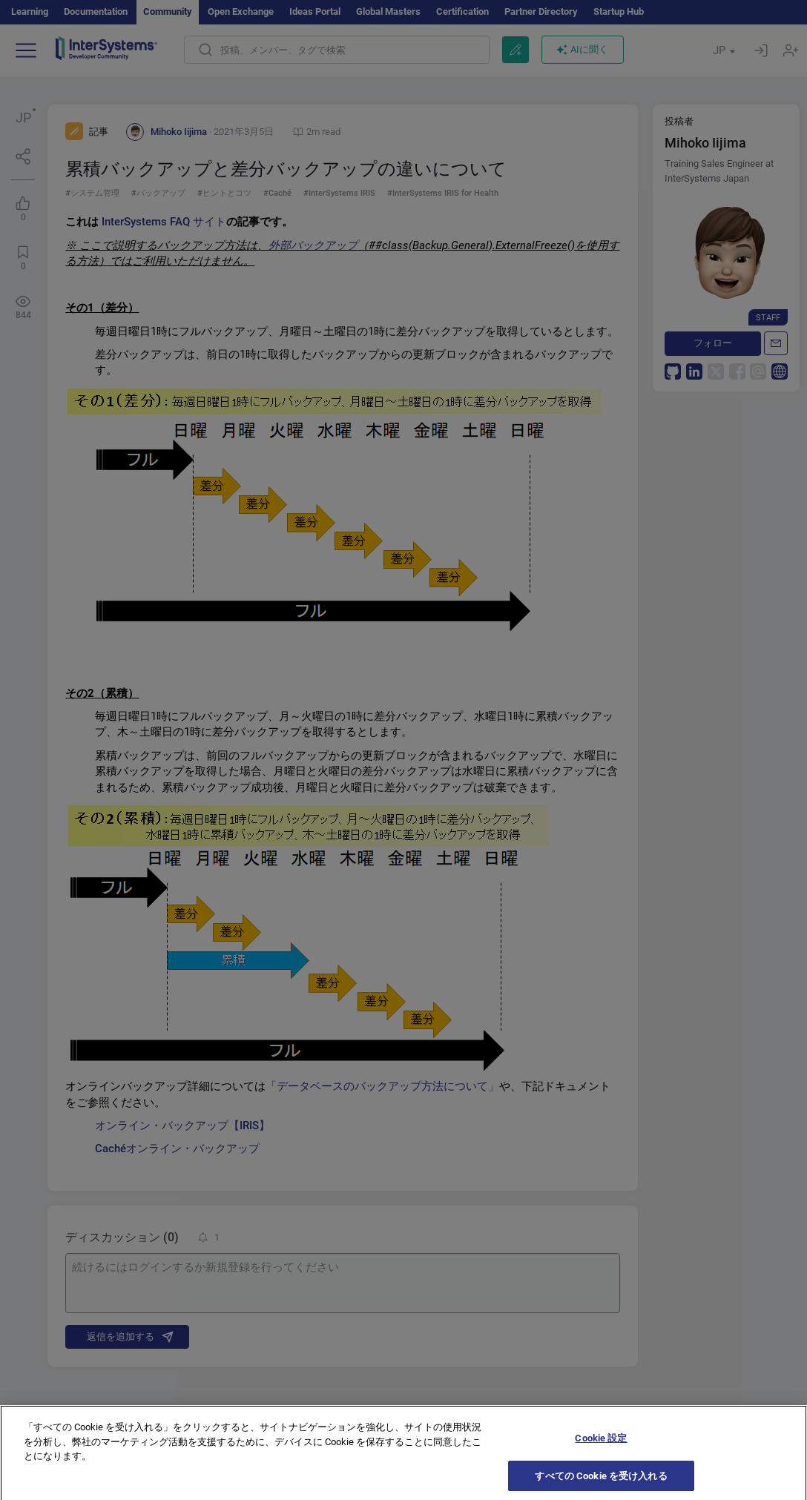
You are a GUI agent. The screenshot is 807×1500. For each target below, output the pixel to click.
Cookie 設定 (601, 1447)
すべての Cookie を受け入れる (601, 1484)
